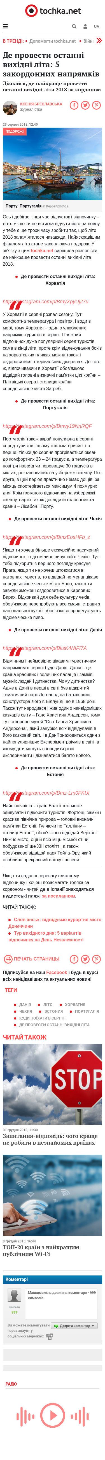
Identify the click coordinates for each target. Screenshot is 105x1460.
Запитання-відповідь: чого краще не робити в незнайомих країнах (50, 1139)
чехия (25, 1011)
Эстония (54, 1011)
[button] (85, 26)
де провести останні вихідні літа (54, 1025)
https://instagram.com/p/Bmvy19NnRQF (47, 426)
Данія (25, 1004)
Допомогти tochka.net (53, 41)
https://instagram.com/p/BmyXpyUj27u (45, 301)
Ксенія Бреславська (41, 104)
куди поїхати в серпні (42, 1018)
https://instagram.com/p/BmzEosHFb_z (46, 537)
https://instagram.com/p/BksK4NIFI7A (45, 648)
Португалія (87, 1011)
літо (48, 1004)
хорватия (75, 1004)
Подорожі (15, 132)
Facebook (56, 972)
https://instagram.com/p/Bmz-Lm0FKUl (46, 793)
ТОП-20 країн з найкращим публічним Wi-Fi (41, 1250)
